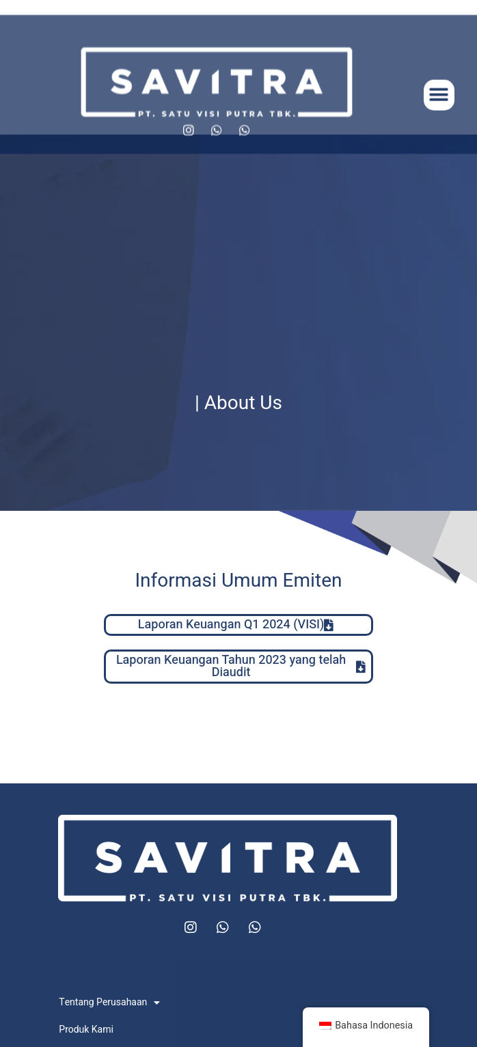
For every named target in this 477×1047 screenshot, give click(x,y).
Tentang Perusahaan (109, 1002)
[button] (439, 107)
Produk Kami (86, 1029)
